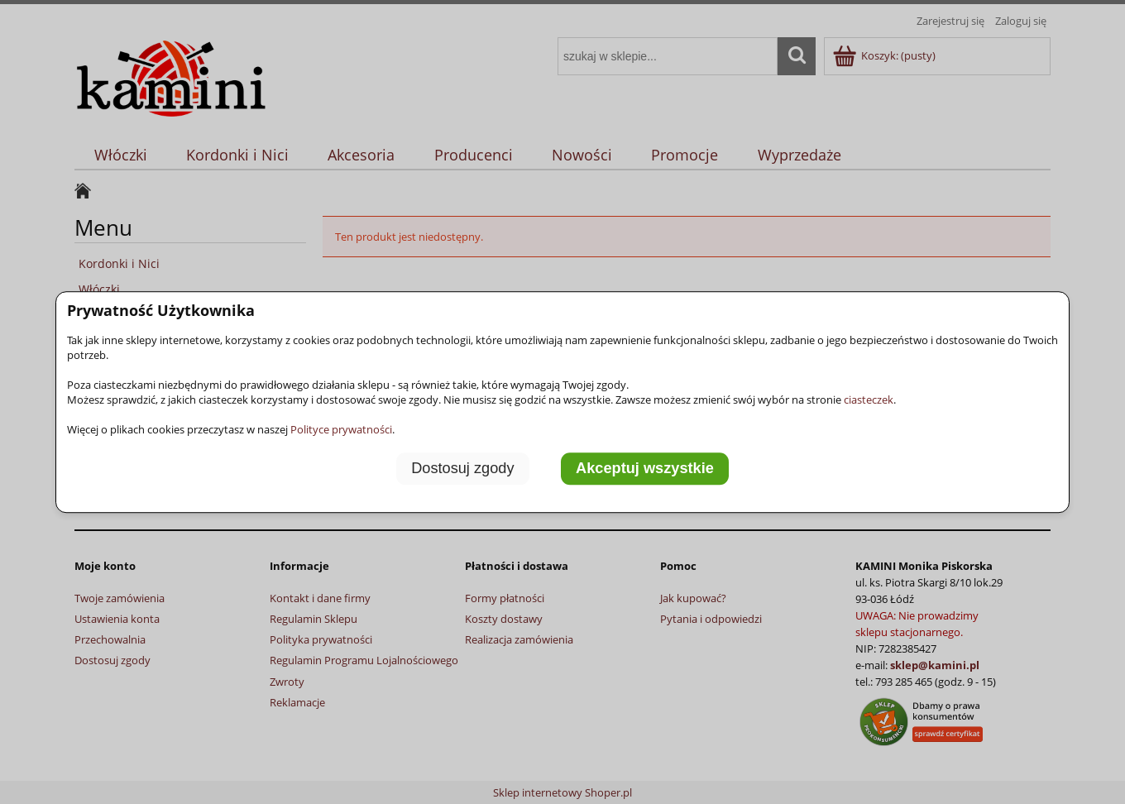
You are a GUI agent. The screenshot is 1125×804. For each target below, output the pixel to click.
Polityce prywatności (341, 429)
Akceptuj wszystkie (645, 469)
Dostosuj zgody (462, 469)
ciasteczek (868, 399)
